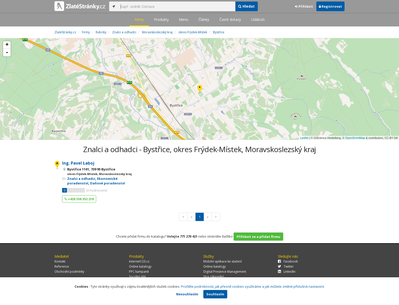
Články (203, 19)
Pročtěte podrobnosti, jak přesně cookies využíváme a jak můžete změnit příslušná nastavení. (253, 286)
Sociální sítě (137, 276)
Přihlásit (304, 6)
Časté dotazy (230, 19)
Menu (183, 19)
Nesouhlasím (187, 294)
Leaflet (304, 137)
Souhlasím (215, 294)
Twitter (286, 266)
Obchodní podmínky (69, 271)
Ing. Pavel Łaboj (78, 163)
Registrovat (330, 6)
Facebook (288, 261)
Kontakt (59, 261)
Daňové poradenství (107, 183)
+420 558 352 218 (79, 199)
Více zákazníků (213, 276)
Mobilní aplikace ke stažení (222, 261)
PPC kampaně (139, 271)
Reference (61, 266)
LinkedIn (286, 271)
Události (258, 19)
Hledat (246, 6)
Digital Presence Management (224, 271)
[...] (176, 6)
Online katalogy (140, 266)
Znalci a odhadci (81, 178)
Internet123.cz (139, 261)
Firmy (139, 19)
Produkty (161, 19)
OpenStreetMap (355, 137)
